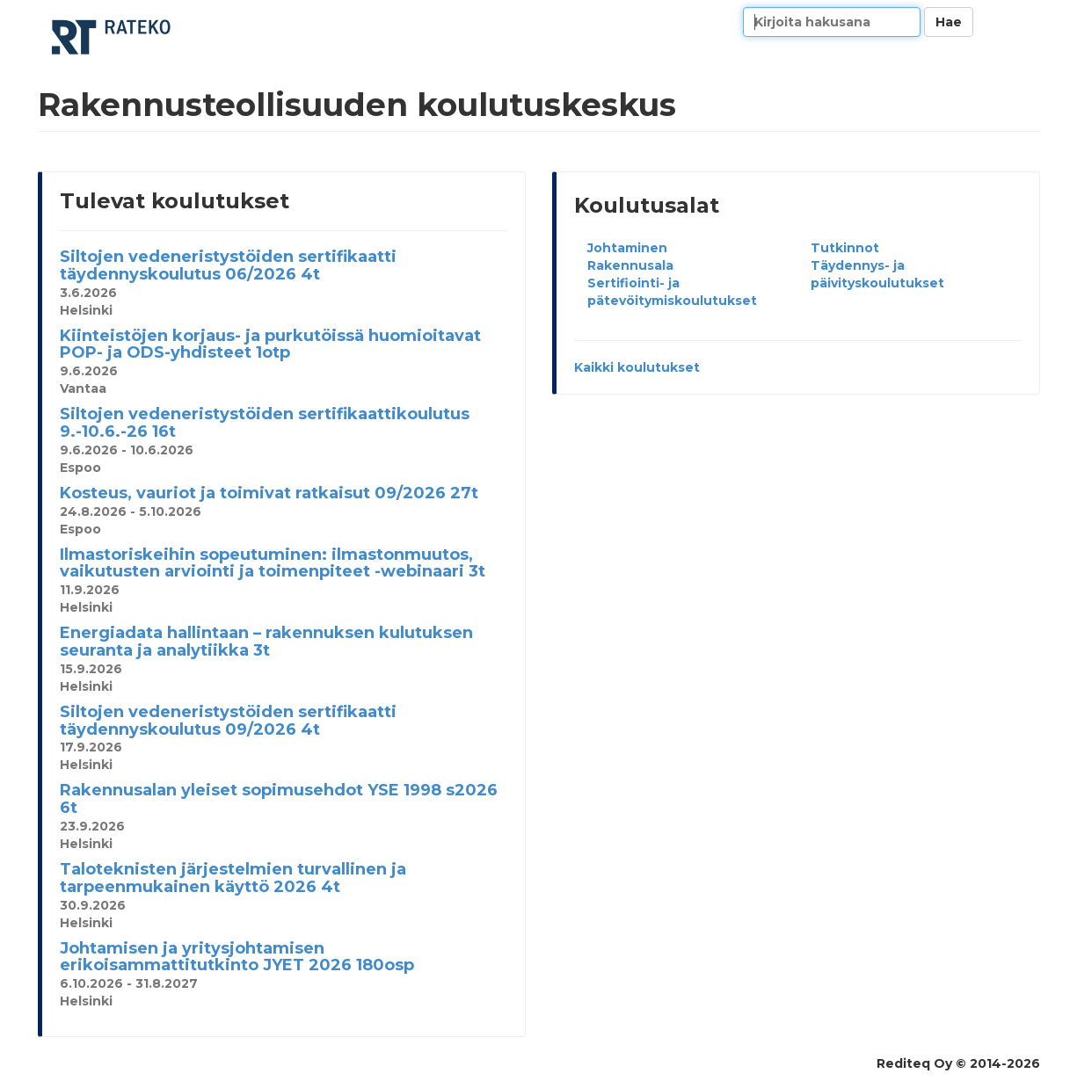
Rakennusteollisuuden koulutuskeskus (112, 37)
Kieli (1020, 22)
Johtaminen (627, 248)
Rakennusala (630, 265)
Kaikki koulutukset (637, 367)
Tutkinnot (845, 248)
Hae (948, 22)
